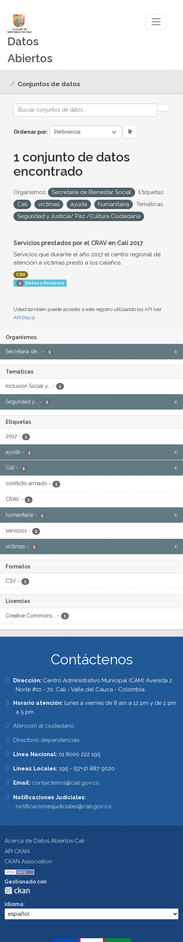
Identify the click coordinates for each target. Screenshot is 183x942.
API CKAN (17, 851)
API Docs (23, 317)
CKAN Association (28, 861)
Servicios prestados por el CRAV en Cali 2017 (78, 243)
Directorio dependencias (46, 740)
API (148, 309)
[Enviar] (163, 108)
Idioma (13, 904)
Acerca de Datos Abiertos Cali (44, 840)
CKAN (17, 890)
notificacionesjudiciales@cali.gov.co (64, 806)
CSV (20, 274)
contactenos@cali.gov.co (66, 782)
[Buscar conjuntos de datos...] (85, 110)
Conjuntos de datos (49, 84)
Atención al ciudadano (43, 725)
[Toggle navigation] (156, 21)
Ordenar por (29, 132)
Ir (130, 132)
